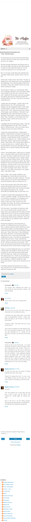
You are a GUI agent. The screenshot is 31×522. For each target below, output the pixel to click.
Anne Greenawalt (8, 486)
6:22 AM (16, 285)
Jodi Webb (6, 498)
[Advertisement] (15, 17)
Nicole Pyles (7, 511)
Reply (6, 293)
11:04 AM (12, 308)
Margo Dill (6, 504)
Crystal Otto (7, 491)
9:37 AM (8, 298)
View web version (15, 442)
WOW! (5, 520)
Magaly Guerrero (9, 369)
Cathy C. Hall (7, 489)
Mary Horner (7, 507)
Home (15, 439)
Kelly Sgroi (6, 500)
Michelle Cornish (8, 509)
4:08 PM (16, 342)
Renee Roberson (8, 513)
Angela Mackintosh (9, 482)
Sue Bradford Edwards (10, 518)
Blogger (19, 445)
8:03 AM (17, 387)
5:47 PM (17, 369)
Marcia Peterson (8, 502)
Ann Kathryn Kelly (8, 484)
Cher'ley (7, 308)
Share (3, 276)
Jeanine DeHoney (8, 495)
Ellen (5, 493)
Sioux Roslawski (8, 515)
